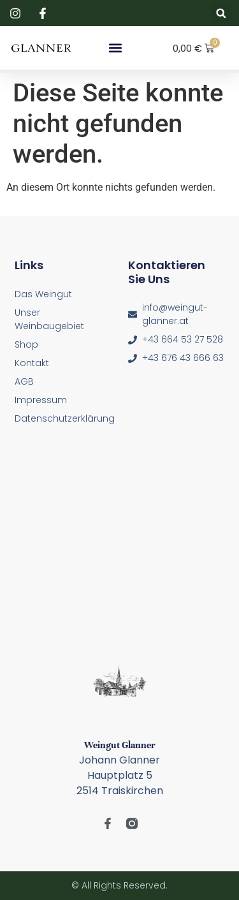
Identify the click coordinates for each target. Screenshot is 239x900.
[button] (221, 13)
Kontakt (32, 363)
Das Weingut (43, 294)
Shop (26, 344)
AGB (24, 381)
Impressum (41, 400)
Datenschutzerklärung (63, 418)
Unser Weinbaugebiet (49, 319)
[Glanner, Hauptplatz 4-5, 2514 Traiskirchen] (120, 546)
